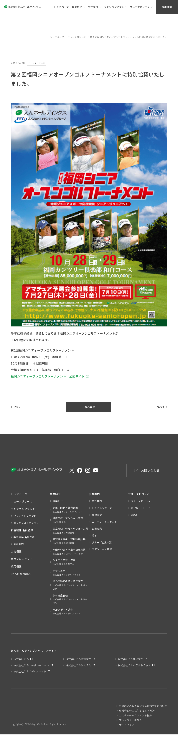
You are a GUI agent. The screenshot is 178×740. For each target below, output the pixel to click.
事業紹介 (77, 7)
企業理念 (97, 528)
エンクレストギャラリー (27, 523)
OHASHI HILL (138, 508)
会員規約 (19, 544)
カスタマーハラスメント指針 (135, 715)
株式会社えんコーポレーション (31, 665)
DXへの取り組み (21, 574)
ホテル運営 (67, 573)
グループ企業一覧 (102, 542)
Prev (17, 407)
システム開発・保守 (64, 562)
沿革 (94, 535)
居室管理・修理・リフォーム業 (70, 530)
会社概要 (97, 514)
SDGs (134, 514)
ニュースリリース (77, 37)
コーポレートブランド (104, 521)
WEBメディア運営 (66, 611)
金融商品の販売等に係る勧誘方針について (143, 706)
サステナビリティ (140, 7)
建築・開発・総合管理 (68, 509)
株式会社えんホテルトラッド (134, 665)
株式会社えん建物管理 (130, 659)
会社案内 (93, 7)
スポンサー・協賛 (102, 549)
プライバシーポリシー (131, 720)
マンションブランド (25, 516)
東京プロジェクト (21, 559)
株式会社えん (21, 659)
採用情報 (16, 566)
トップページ (57, 37)
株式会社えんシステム (78, 665)
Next (160, 407)
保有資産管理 (71, 599)
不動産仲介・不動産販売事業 (69, 551)
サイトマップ (126, 724)
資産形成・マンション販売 (68, 520)
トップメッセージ (102, 508)
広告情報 (16, 551)
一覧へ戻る (88, 407)
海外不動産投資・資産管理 (71, 585)
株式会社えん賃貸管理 (78, 659)
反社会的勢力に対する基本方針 (136, 710)
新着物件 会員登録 (24, 537)
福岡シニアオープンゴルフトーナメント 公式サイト (48, 376)
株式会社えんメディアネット (30, 671)
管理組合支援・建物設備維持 (69, 541)
